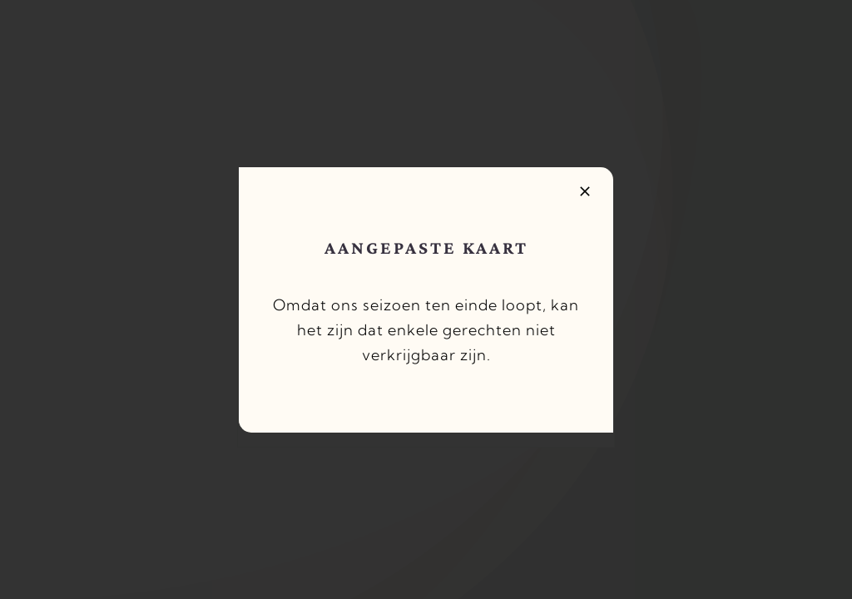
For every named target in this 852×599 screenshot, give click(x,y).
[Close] (585, 191)
